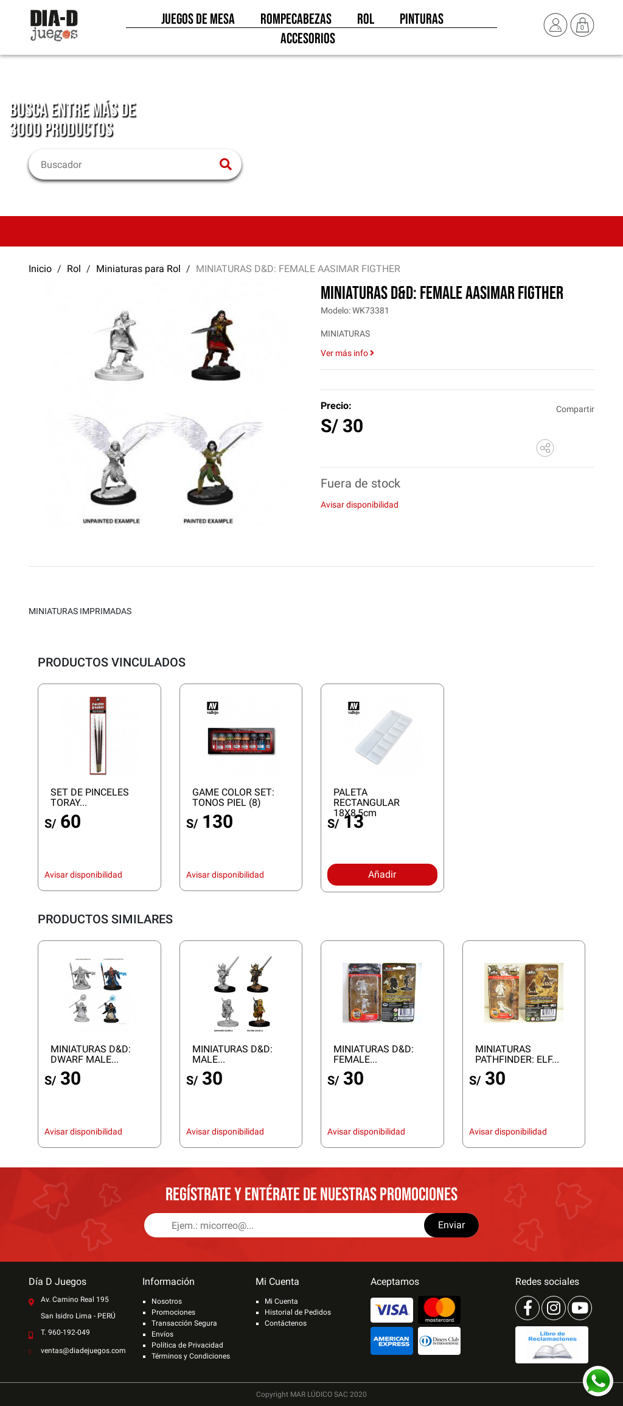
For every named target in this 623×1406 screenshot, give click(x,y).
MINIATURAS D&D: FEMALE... (373, 1054)
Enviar (451, 1225)
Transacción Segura (184, 1323)
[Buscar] (127, 164)
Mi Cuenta (281, 1301)
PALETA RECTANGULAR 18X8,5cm (366, 802)
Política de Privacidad (187, 1345)
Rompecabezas (296, 23)
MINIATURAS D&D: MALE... (232, 1054)
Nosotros (166, 1301)
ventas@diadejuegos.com (83, 1350)
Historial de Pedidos (298, 1312)
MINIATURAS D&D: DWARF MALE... (90, 1054)
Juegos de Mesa (198, 23)
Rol (365, 23)
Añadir (382, 874)
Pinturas (422, 23)
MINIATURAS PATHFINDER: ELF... (517, 1054)
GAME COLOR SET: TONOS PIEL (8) (233, 797)
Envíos (162, 1334)
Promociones (173, 1312)
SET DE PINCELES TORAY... (89, 797)
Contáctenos (286, 1323)
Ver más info (347, 353)
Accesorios (307, 43)
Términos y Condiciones (190, 1356)
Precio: (336, 405)
